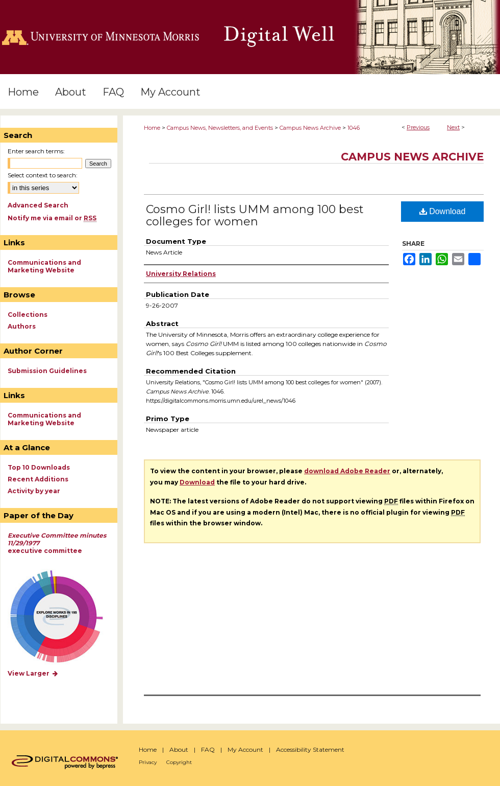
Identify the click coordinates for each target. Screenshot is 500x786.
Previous (418, 127)
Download (442, 211)
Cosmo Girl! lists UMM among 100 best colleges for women (255, 215)
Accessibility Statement (310, 749)
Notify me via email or (52, 218)
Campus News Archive (310, 127)
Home (152, 127)
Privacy (148, 762)
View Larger (33, 673)
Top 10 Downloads (39, 467)
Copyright (179, 762)
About (178, 749)
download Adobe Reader (347, 471)
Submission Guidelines (47, 371)
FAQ (208, 749)
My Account (245, 749)
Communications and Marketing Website (44, 266)
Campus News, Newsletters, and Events (220, 127)
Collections (27, 314)
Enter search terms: (36, 151)
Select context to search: (43, 175)
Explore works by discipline (63, 617)
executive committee (57, 542)
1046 (353, 127)
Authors (22, 326)
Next (453, 127)
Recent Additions (38, 479)
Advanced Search (38, 205)
